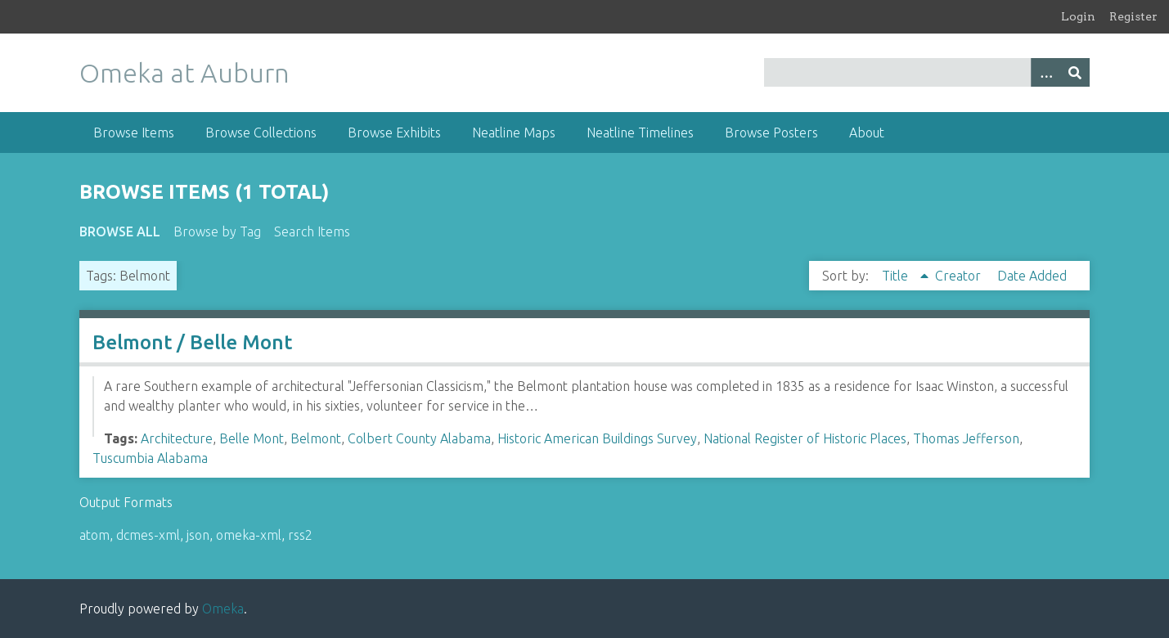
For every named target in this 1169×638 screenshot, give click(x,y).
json (198, 535)
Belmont (315, 438)
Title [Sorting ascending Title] (896, 275)
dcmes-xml (148, 535)
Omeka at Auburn (184, 73)
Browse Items (133, 132)
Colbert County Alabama (419, 438)
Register (1133, 16)
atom (94, 535)
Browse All (119, 231)
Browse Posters (771, 132)
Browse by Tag (217, 231)
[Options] (1045, 72)
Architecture (177, 438)
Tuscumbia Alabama (150, 458)
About (866, 132)
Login (1078, 16)
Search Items (312, 231)
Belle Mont (251, 438)
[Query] (927, 72)
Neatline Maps (513, 132)
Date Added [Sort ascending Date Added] (1032, 275)
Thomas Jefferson (966, 438)
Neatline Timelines (640, 132)
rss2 (300, 535)
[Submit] (1075, 72)
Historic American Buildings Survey (597, 438)
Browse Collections (261, 132)
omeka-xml (248, 535)
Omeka (223, 608)
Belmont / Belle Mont (192, 342)
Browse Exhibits (394, 132)
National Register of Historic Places (805, 438)
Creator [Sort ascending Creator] (959, 275)
